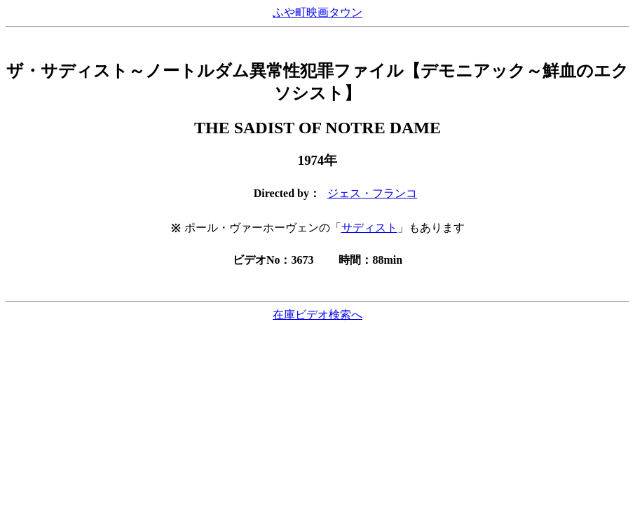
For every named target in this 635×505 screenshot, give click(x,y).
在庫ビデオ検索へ (317, 315)
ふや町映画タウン (317, 12)
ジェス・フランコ (372, 193)
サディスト (369, 228)
